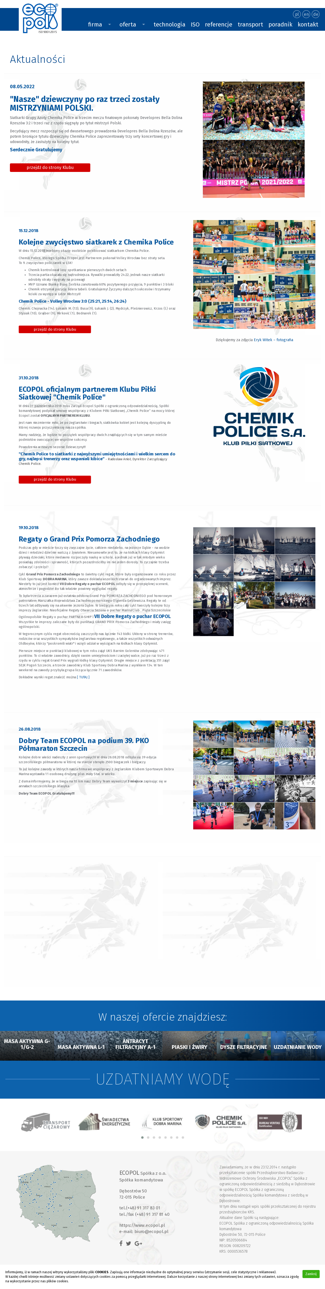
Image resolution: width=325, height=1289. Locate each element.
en (306, 14)
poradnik (280, 24)
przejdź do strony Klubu (51, 166)
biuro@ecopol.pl (157, 1220)
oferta (127, 24)
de (315, 14)
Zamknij (311, 1274)
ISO (195, 24)
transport (250, 24)
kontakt (308, 24)
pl (297, 14)
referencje (218, 24)
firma (95, 24)
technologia (169, 24)
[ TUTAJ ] (90, 643)
